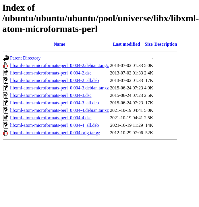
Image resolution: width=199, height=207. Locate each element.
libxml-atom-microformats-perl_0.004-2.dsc (50, 72)
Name (59, 44)
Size (149, 44)
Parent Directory (25, 57)
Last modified (126, 44)
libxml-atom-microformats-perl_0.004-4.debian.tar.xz (59, 110)
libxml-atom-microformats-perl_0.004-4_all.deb (54, 125)
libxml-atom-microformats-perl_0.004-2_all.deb (54, 80)
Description (165, 44)
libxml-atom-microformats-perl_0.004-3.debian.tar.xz (59, 87)
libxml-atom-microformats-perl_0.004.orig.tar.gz (55, 132)
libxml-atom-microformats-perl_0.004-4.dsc (50, 117)
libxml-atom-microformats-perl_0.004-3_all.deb (54, 102)
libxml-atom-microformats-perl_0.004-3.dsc (50, 95)
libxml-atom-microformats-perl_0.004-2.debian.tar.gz (59, 65)
